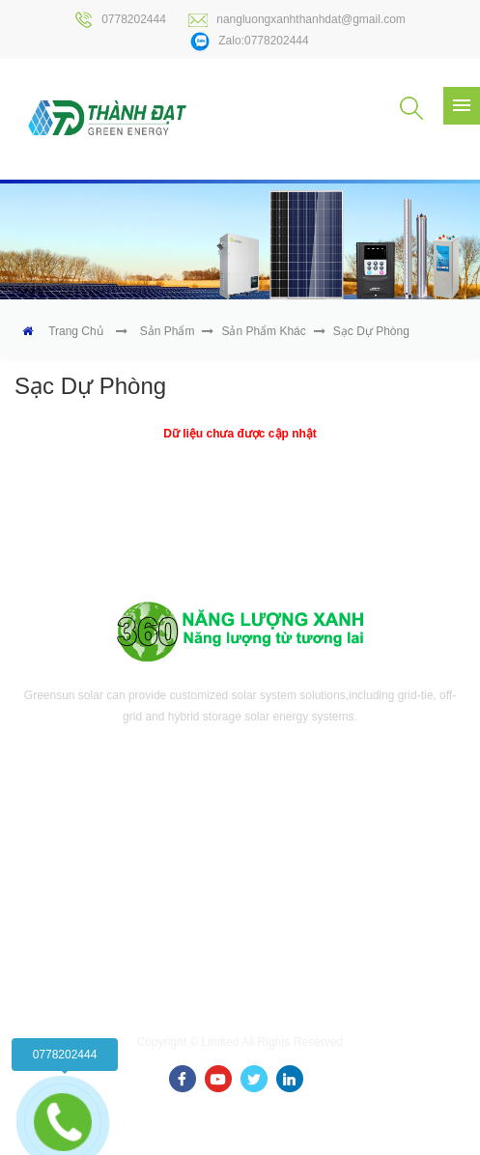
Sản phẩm (167, 331)
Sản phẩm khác (263, 331)
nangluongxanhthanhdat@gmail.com (297, 20)
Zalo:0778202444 (249, 41)
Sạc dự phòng (371, 331)
